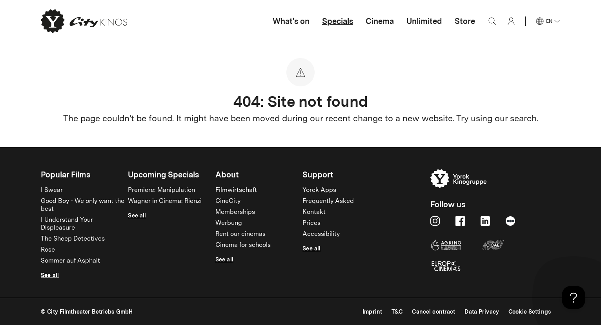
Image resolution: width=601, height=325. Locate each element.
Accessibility (321, 234)
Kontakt (314, 212)
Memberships (235, 212)
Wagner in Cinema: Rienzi (165, 201)
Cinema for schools (243, 245)
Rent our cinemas (240, 234)
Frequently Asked (328, 201)
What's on (291, 21)
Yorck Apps (319, 190)
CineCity (227, 201)
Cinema (380, 21)
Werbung (228, 223)
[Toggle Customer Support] (573, 297)
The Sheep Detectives (73, 239)
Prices (311, 223)
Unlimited (424, 21)
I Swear (52, 190)
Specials (337, 21)
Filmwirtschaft (236, 190)
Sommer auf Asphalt (70, 261)
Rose (48, 250)
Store (465, 21)
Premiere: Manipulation (161, 190)
